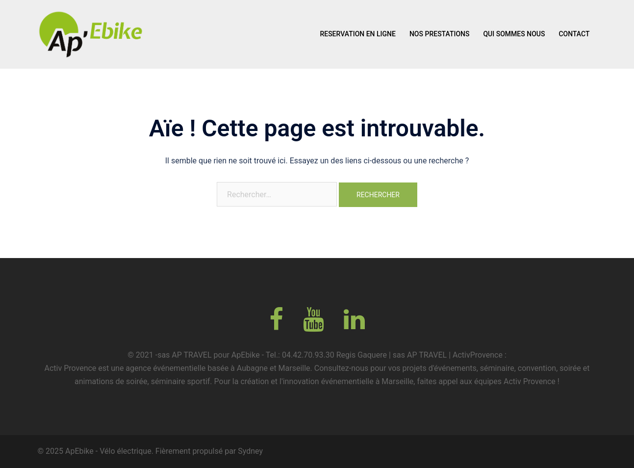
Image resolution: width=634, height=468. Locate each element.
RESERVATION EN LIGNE (358, 34)
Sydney (250, 451)
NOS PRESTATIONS (439, 34)
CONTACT (573, 34)
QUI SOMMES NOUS (514, 34)
